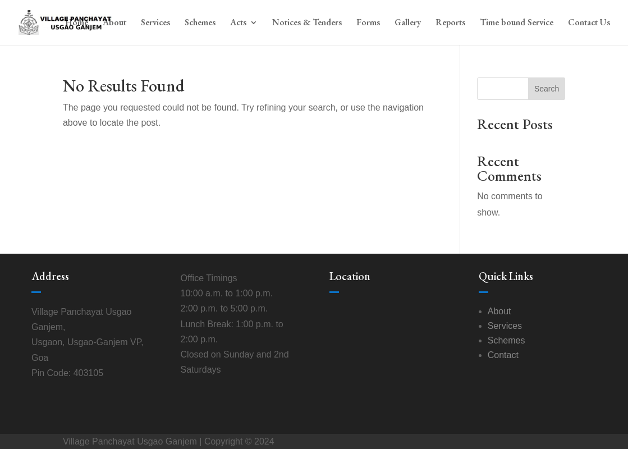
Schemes (200, 23)
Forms (368, 23)
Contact (503, 355)
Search (546, 88)
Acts (238, 23)
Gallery (408, 23)
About (114, 23)
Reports (450, 23)
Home (76, 23)
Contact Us (589, 23)
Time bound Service (516, 23)
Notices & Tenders (307, 23)
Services (155, 23)
